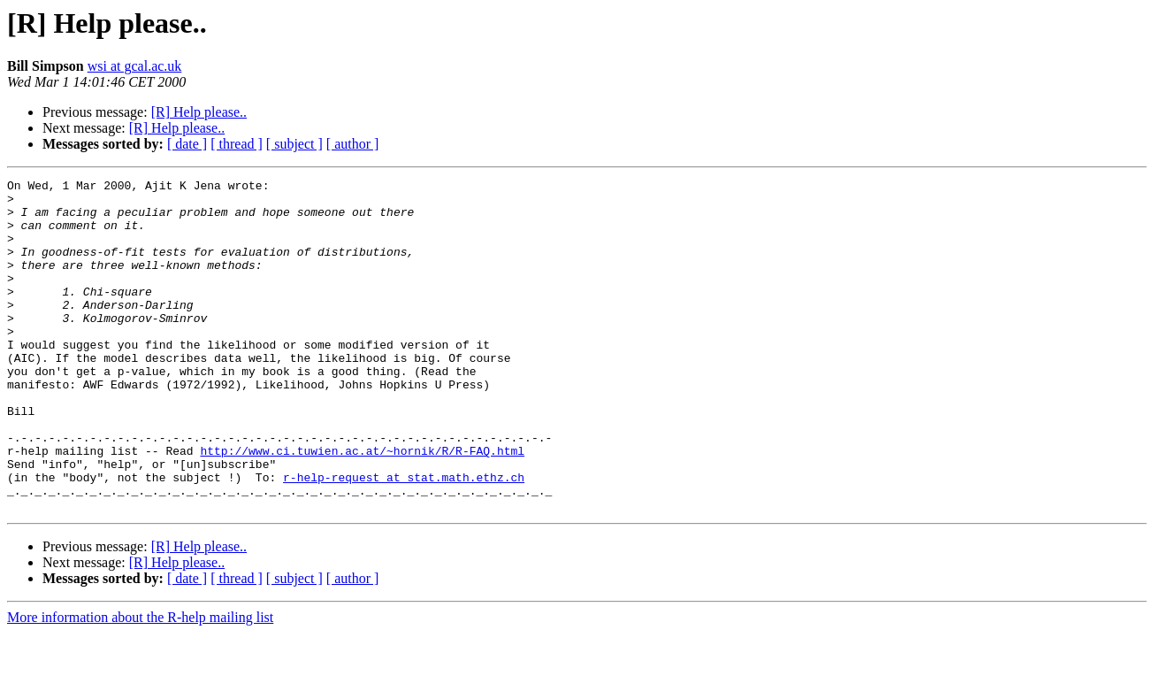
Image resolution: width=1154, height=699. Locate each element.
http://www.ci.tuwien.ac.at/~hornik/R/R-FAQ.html (362, 506)
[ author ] (352, 143)
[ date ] (187, 143)
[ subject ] (294, 143)
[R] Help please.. (199, 111)
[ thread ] (236, 143)
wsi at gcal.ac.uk (135, 65)
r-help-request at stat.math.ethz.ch (403, 538)
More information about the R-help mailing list (140, 683)
